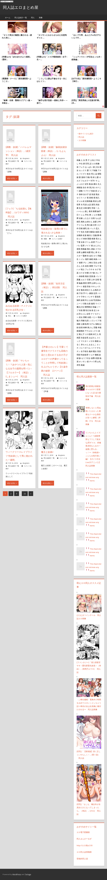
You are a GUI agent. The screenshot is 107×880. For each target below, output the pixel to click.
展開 (91, 266)
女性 (86, 184)
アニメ (98, 242)
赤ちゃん (84, 344)
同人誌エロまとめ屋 (21, 7)
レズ (81, 238)
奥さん (90, 327)
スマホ (98, 248)
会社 (91, 255)
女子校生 (84, 351)
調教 (81, 190)
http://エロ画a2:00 (85, 845)
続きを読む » (12, 178)
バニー (94, 317)
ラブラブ (87, 190)
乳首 (85, 204)
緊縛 (84, 255)
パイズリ (82, 173)
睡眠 (97, 354)
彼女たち (89, 289)
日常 (95, 225)
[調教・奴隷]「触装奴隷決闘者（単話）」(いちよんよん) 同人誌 (54, 151)
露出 (95, 184)
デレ (85, 262)
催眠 (91, 259)
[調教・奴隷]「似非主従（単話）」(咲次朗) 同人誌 (54, 287)
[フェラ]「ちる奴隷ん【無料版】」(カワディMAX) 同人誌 (18, 212)
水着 (85, 207)
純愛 (89, 252)
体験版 (79, 187)
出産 (89, 303)
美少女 (92, 187)
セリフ (79, 197)
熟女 (97, 194)
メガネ (91, 341)
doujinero (26, 158)
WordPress (16, 874)
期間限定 (88, 307)
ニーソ (79, 303)
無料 (78, 300)
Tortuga (28, 874)
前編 (94, 307)
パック (92, 228)
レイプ (96, 320)
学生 (87, 214)
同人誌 (81, 137)
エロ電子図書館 (83, 832)
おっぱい (89, 167)
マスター (84, 341)
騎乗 (95, 211)
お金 (91, 300)
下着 (78, 242)
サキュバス (95, 286)
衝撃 (93, 358)
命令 (78, 289)
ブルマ (96, 266)
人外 (93, 279)
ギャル (79, 201)
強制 (97, 324)
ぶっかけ (80, 184)
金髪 (95, 221)
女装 (93, 218)
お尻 (99, 201)
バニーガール (84, 347)
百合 (95, 262)
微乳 (89, 207)
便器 (84, 286)
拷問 (89, 283)
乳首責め (97, 300)
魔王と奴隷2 (47, 451)
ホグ (97, 269)
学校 (93, 207)
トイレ (82, 259)
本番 (87, 272)
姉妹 (93, 248)
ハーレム (80, 211)
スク (99, 225)
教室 (85, 283)
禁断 (85, 317)
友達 (84, 235)
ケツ (92, 313)
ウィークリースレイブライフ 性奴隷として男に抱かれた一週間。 (19, 454)
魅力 (78, 320)
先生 (83, 231)
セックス (82, 170)
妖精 (83, 300)
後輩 (81, 262)
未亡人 (96, 334)
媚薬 (91, 293)
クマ (78, 296)
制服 (95, 170)
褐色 (83, 221)
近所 (95, 293)
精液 (93, 238)
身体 (81, 194)
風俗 (87, 276)
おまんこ (92, 344)
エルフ (83, 279)
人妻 (97, 177)
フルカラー (85, 180)
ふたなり (87, 218)
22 (25, 492)
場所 (87, 259)
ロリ (95, 255)
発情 (78, 248)
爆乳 (85, 228)
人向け (93, 160)
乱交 (81, 207)
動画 (99, 214)
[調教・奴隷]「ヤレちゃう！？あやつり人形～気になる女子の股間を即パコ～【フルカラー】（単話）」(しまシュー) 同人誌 (19, 367)
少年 (99, 221)
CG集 (87, 177)
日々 (78, 214)
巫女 (81, 317)
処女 (89, 173)
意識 (91, 276)
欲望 (93, 242)
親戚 (83, 365)
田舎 (89, 286)
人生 (83, 266)
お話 (89, 204)
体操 (95, 259)
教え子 (82, 334)
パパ (99, 293)
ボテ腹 (92, 272)
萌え (93, 252)
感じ (86, 211)
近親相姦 (89, 201)
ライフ (98, 303)
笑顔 (99, 351)
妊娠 (81, 218)
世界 (78, 204)
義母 (93, 303)
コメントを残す (57, 238)
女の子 (86, 194)
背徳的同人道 (82, 858)
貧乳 (93, 204)
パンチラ (90, 296)
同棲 (83, 320)
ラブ (91, 170)
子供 (81, 293)
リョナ (91, 354)
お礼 (99, 361)
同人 (33, 17)
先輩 (87, 231)
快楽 (93, 194)
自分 (84, 187)
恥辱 (87, 324)
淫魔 (95, 327)
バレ (78, 245)
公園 (83, 324)
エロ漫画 (89, 334)
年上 (87, 300)
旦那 (89, 279)
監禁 (83, 245)
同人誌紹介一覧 (20, 17)
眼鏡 (97, 341)
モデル (92, 324)
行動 (84, 303)
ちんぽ (98, 218)
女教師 (79, 235)
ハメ (84, 197)
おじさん (97, 245)
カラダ (82, 272)
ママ (78, 231)
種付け (90, 235)
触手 (99, 211)
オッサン (82, 361)
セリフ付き (86, 358)
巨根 (81, 228)
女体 (83, 242)
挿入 (97, 197)
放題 (97, 231)
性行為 (88, 310)
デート (79, 286)
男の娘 (90, 225)
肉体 (85, 238)
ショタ (94, 214)
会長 (88, 313)
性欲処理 (84, 354)
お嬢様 (83, 252)
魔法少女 (80, 307)
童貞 (95, 201)
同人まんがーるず (84, 838)
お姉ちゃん (96, 283)
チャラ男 (93, 361)
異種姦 (83, 248)
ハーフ (93, 347)
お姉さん (89, 221)
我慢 (89, 238)
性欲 (97, 204)
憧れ (89, 248)
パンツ (98, 276)
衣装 (81, 310)
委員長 (97, 296)
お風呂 (96, 289)
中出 (81, 163)
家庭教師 (80, 330)
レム (83, 214)
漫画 (83, 177)
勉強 (83, 289)
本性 (78, 365)
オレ (97, 272)
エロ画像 (82, 140)
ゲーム (88, 242)
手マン (86, 293)
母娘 (99, 317)
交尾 (97, 279)
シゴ (91, 320)
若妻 (97, 358)
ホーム (7, 17)
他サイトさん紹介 (86, 133)
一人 (97, 207)
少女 (97, 167)
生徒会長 (84, 337)
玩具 (87, 320)
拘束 (93, 190)
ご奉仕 (90, 262)
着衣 (91, 211)
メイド (88, 245)
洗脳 (95, 235)
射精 (91, 197)
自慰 (89, 317)
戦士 (83, 269)
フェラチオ (89, 269)
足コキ (96, 310)
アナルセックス (91, 330)
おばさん (92, 337)
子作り (83, 296)
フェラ (82, 167)
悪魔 (78, 279)
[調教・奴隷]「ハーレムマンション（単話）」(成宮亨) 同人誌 (18, 151)
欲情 (81, 327)
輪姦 (81, 283)
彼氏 (78, 221)
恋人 (97, 228)
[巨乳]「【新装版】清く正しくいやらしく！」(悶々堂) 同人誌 (88, 754)
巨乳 (87, 163)
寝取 (99, 173)
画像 (40, 17)
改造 (87, 266)
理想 (78, 354)
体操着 (82, 276)
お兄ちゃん (81, 313)
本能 (99, 327)
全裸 (78, 252)
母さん (98, 238)
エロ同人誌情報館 (84, 852)
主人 (99, 184)
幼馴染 (92, 231)
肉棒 (85, 327)
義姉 (91, 351)
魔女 (95, 351)
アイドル (80, 225)
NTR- (93, 180)
